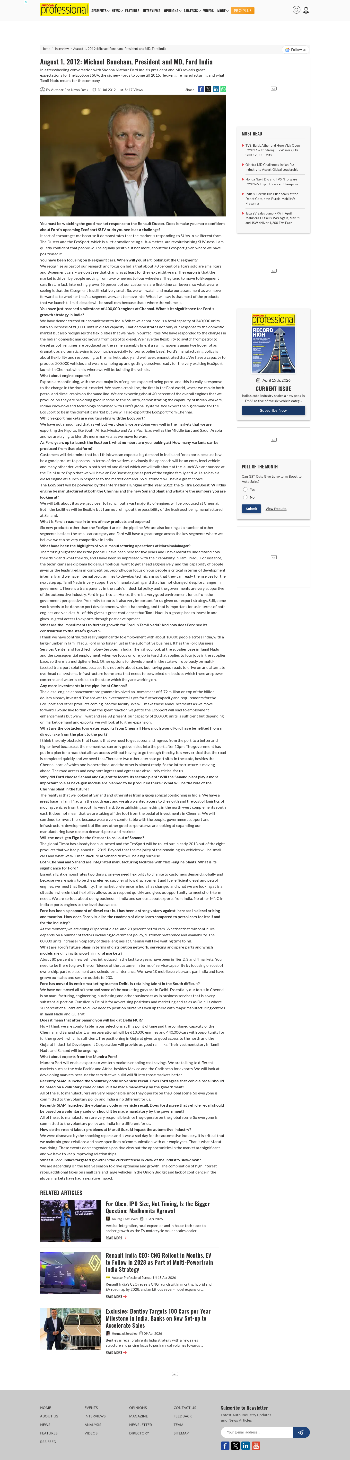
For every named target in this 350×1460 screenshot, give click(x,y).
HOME (45, 1407)
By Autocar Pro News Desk (64, 90)
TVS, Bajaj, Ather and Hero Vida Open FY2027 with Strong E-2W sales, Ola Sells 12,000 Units (272, 150)
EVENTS (91, 1407)
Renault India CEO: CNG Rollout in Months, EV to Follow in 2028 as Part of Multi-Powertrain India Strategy (159, 1262)
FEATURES (132, 11)
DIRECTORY (139, 1433)
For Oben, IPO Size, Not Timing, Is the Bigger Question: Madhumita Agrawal (158, 1207)
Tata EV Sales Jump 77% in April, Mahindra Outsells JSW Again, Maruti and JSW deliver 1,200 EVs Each (272, 218)
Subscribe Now (273, 410)
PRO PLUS (243, 10)
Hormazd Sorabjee (122, 1333)
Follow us (295, 49)
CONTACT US (185, 1407)
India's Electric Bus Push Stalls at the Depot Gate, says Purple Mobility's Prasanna (271, 198)
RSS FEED (48, 1441)
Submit (251, 509)
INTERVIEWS (151, 11)
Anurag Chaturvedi (122, 1219)
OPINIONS (171, 11)
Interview (62, 49)
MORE (221, 11)
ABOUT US (49, 1416)
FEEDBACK (183, 1416)
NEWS (116, 11)
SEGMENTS (98, 11)
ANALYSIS (191, 11)
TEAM (178, 1424)
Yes (253, 489)
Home (46, 49)
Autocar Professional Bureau (129, 1278)
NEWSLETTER (140, 1424)
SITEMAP (181, 1433)
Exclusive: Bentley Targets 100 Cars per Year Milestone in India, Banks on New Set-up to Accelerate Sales (158, 1318)
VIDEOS (208, 11)
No (252, 497)
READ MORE (116, 1238)
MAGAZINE (138, 1416)
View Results (276, 509)
